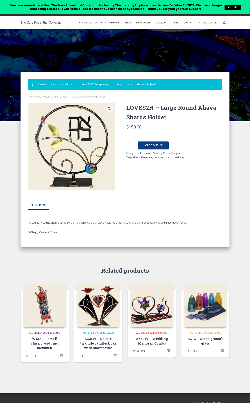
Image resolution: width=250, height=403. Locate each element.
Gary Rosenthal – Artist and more (99, 16)
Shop (128, 16)
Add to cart (151, 139)
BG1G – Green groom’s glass (205, 334)
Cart (175, 16)
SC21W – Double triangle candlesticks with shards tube (98, 337)
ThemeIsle (223, 397)
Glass (136, 151)
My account (143, 16)
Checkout (161, 16)
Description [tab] (39, 199)
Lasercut (158, 151)
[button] (109, 102)
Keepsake (146, 151)
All (141, 147)
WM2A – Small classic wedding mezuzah (44, 337)
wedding (179, 151)
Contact (189, 16)
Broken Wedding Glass (47, 90)
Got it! (232, 7)
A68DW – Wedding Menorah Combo (152, 334)
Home (31, 90)
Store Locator (208, 16)
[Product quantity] (131, 138)
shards (169, 151)
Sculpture (176, 147)
